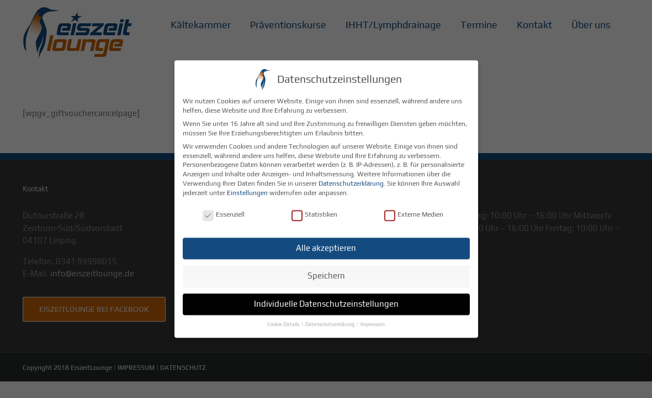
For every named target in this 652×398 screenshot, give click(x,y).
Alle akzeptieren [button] (326, 241)
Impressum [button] (373, 318)
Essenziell (224, 208)
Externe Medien (413, 208)
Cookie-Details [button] (283, 318)
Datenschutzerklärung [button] (330, 318)
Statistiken (314, 208)
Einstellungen (247, 186)
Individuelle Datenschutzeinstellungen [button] (326, 297)
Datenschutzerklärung (351, 177)
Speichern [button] (326, 269)
